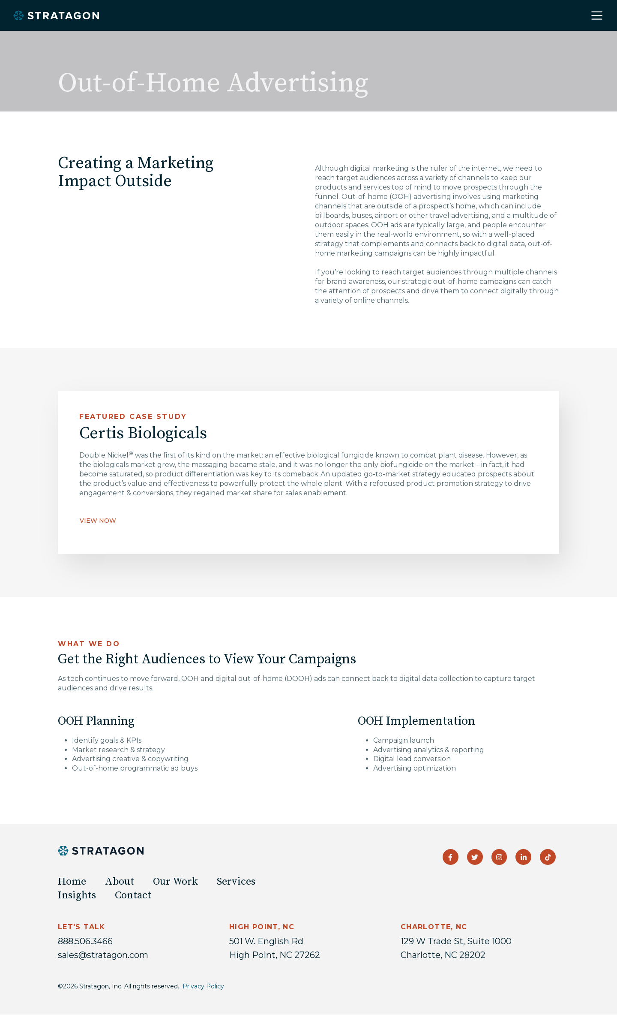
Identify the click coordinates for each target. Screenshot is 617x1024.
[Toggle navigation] (597, 15)
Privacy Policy (203, 986)
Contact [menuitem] (133, 895)
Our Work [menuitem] (175, 881)
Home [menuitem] (72, 881)
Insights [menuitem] (77, 895)
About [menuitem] (119, 881)
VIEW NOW (98, 520)
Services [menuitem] (236, 881)
